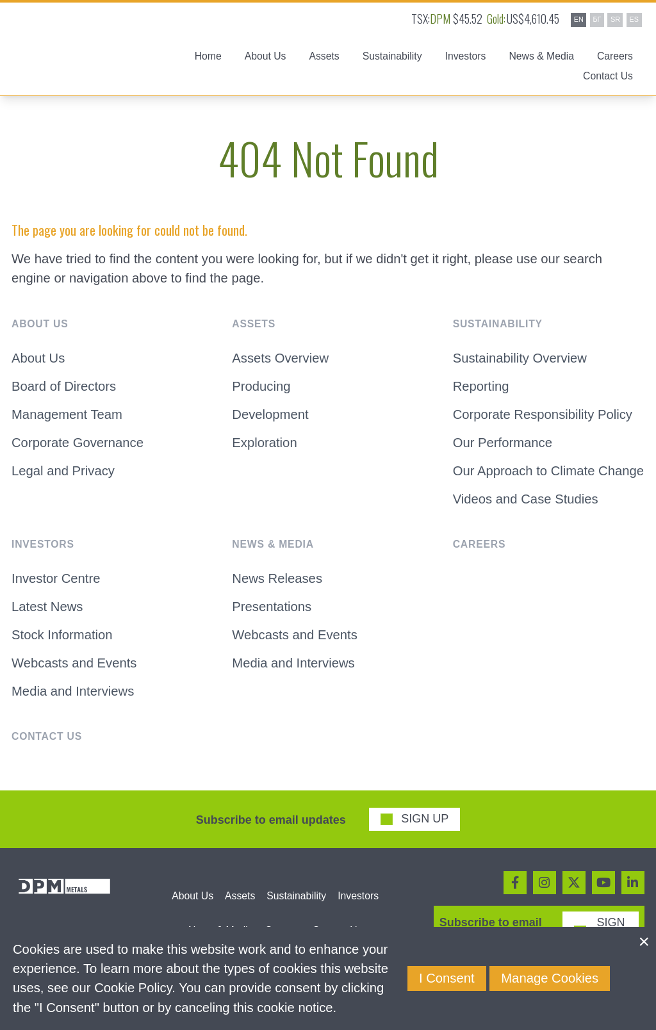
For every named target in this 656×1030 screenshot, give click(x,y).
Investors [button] (465, 56)
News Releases (277, 579)
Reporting (481, 386)
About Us (38, 358)
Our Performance (502, 443)
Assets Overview (280, 358)
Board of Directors (64, 386)
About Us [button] (265, 56)
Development (270, 414)
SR (615, 19)
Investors (358, 895)
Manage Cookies (549, 978)
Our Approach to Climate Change (548, 471)
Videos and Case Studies (525, 499)
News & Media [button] (541, 56)
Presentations (271, 607)
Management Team (67, 414)
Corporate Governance (78, 443)
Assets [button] (324, 56)
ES (634, 19)
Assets (240, 895)
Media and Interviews (73, 691)
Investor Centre (56, 579)
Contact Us (608, 77)
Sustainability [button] (392, 56)
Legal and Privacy (63, 471)
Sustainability (296, 895)
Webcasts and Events (74, 663)
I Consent (447, 978)
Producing (261, 386)
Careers (615, 56)
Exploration (264, 443)
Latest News (47, 607)
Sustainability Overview (520, 358)
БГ (597, 19)
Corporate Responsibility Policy (542, 414)
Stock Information (62, 635)
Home (208, 56)
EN (579, 19)
